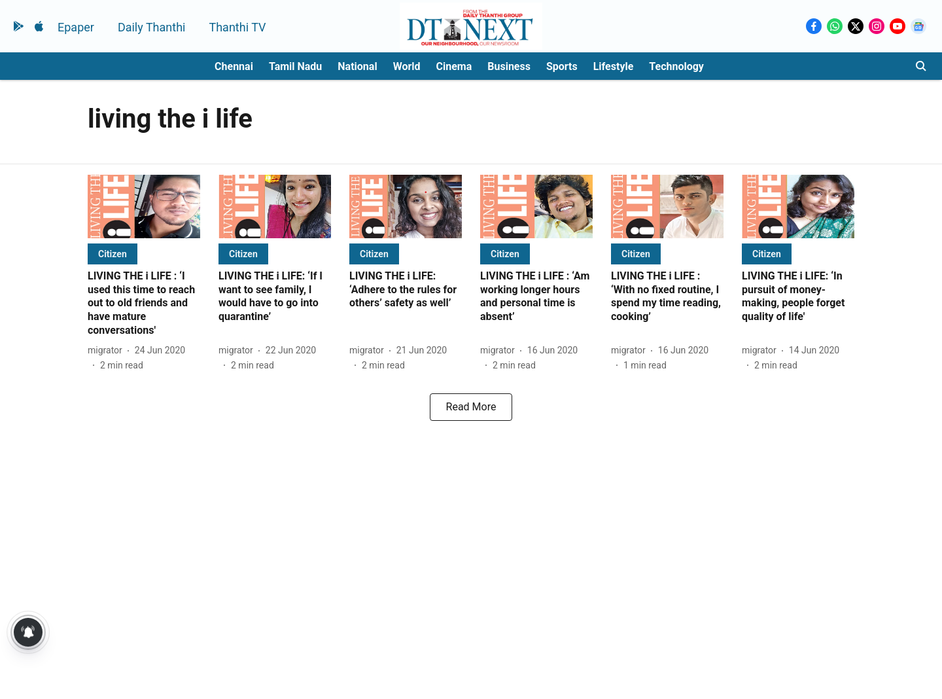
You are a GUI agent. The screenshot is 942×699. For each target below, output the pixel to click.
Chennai (234, 66)
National (357, 66)
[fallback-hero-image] (144, 206)
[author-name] (108, 350)
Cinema (454, 66)
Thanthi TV (237, 27)
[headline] (144, 304)
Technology (676, 66)
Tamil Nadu (295, 66)
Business (509, 66)
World (407, 66)
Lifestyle (613, 66)
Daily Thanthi (152, 27)
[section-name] (112, 253)
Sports (562, 66)
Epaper (76, 27)
